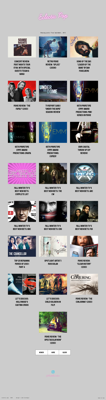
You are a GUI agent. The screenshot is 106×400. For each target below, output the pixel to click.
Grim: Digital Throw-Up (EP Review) (84, 150)
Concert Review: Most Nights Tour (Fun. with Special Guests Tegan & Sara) (22, 68)
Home (53, 352)
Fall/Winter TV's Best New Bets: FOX (84, 227)
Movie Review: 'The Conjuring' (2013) (84, 300)
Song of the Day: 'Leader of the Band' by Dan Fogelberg (84, 66)
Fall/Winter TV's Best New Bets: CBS (53, 227)
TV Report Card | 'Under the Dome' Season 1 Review (53, 109)
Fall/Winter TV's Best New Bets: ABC (84, 189)
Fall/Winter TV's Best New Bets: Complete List (22, 191)
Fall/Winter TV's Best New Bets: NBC (22, 227)
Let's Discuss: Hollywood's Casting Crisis (22, 302)
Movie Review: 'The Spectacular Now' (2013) (52, 340)
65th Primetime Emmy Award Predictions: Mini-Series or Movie (84, 110)
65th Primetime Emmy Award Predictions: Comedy (53, 151)
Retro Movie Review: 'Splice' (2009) (53, 64)
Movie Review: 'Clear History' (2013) (84, 264)
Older (65, 352)
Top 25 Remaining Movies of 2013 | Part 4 (22, 264)
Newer (41, 352)
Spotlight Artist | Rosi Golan (53, 262)
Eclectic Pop (53, 16)
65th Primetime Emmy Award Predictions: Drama (22, 150)
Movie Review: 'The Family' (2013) (22, 107)
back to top (101, 397)
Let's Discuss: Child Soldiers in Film (53, 302)
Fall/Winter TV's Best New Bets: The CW (53, 191)
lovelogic (26, 397)
